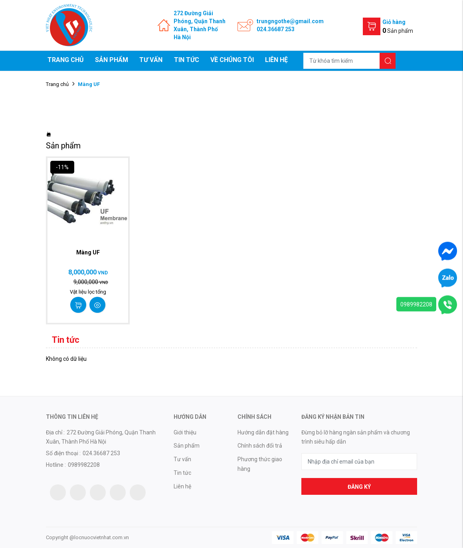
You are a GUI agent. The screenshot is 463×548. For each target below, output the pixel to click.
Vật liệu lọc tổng (88, 292)
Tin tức (186, 60)
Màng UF (88, 252)
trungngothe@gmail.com (290, 21)
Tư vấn (150, 60)
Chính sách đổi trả (259, 445)
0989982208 (416, 304)
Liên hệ (276, 60)
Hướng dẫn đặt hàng (263, 432)
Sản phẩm (111, 60)
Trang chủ (65, 60)
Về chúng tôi (232, 60)
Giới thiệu (185, 432)
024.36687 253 (276, 29)
